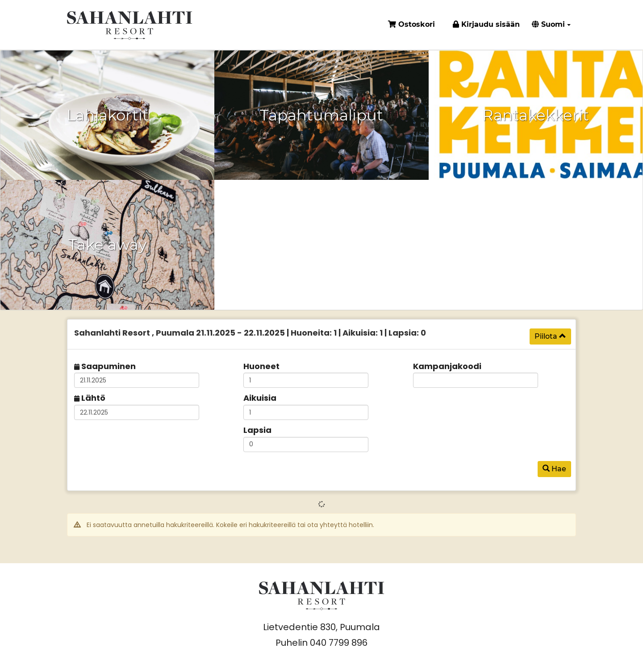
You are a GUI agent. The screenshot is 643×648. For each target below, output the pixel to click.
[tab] (321, 334)
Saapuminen (108, 366)
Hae (554, 469)
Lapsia (257, 430)
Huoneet (261, 366)
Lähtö (93, 397)
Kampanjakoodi (447, 366)
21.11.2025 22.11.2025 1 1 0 (250, 332)
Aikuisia (259, 397)
